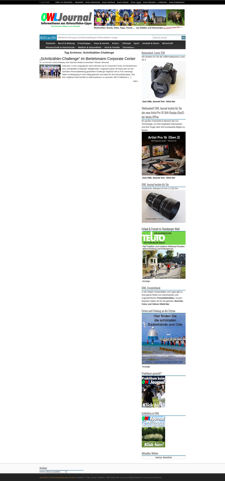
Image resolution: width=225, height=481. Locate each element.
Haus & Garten (101, 43)
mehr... (136, 81)
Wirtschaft (167, 43)
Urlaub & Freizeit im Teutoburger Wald (161, 229)
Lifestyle (126, 43)
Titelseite (50, 43)
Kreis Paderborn (177, 2)
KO (50, 62)
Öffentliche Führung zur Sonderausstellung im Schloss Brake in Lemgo (88, 37)
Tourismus (129, 47)
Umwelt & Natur (150, 43)
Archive (42, 472)
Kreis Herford (108, 2)
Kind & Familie (112, 47)
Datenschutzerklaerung (59, 477)
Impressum (44, 477)
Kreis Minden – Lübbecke (155, 2)
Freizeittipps (84, 43)
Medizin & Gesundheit (90, 47)
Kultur (116, 43)
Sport (136, 43)
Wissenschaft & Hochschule (61, 47)
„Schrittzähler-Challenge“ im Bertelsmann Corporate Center (87, 59)
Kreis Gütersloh (92, 2)
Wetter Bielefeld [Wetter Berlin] (163, 457)
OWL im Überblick (64, 2)
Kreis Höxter (123, 2)
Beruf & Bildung (66, 43)
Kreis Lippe (136, 2)
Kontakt (72, 477)
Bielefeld (79, 2)
